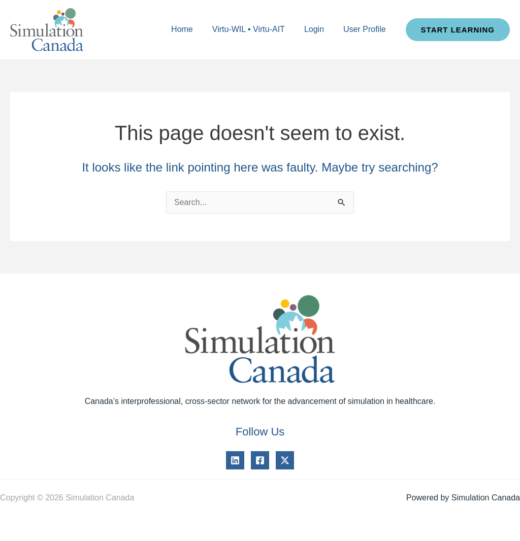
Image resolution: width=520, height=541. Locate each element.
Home (193, 29)
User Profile (366, 29)
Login (319, 29)
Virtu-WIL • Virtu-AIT (256, 29)
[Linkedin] (235, 460)
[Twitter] (285, 460)
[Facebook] (260, 460)
